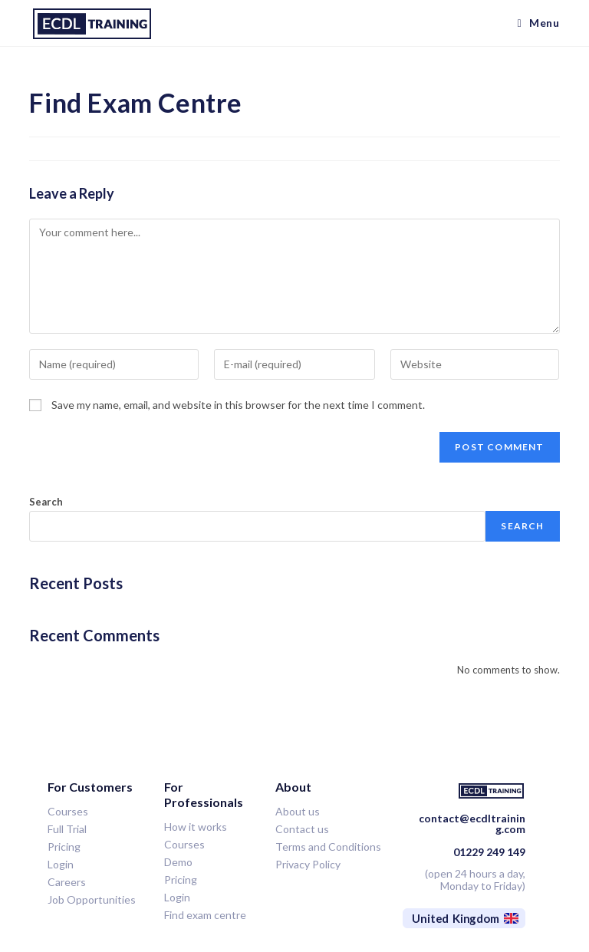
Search (46, 502)
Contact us (302, 828)
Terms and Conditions (328, 846)
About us (297, 811)
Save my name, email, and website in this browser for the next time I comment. (238, 404)
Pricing (180, 879)
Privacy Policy (308, 864)
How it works (195, 826)
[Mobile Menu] (539, 23)
